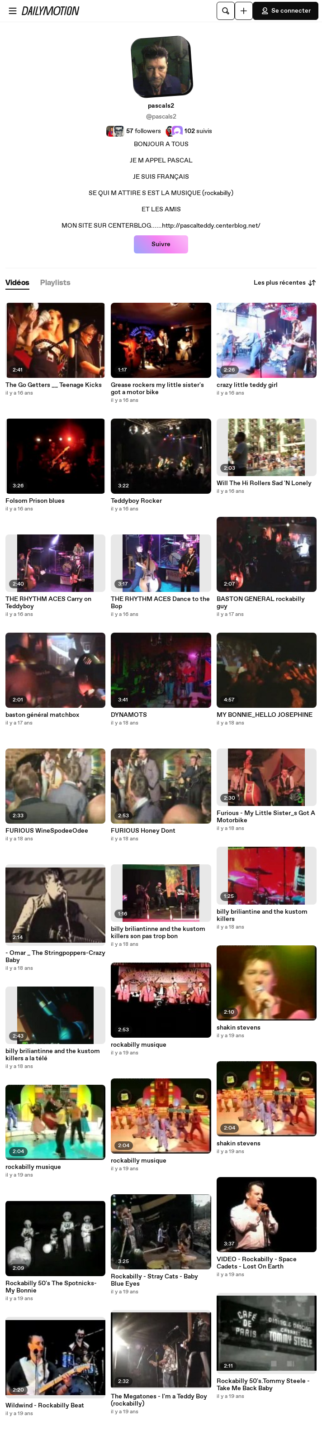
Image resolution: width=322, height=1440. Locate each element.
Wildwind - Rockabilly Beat (44, 1405)
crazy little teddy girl (247, 385)
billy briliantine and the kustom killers (262, 915)
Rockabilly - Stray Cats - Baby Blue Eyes (154, 1280)
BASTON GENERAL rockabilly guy (261, 603)
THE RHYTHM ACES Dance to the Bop (160, 603)
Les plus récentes (285, 282)
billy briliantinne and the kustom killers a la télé (52, 1055)
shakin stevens (238, 1027)
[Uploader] (244, 11)
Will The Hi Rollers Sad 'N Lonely (264, 483)
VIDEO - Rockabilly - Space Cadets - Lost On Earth (257, 1263)
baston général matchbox (42, 715)
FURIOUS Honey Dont (143, 830)
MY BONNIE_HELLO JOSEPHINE (265, 715)
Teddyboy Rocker (136, 501)
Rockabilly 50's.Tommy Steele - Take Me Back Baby (263, 1385)
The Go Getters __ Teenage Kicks (53, 385)
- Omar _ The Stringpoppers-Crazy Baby (55, 956)
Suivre (161, 244)
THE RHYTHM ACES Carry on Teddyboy (48, 603)
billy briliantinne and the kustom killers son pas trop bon (158, 932)
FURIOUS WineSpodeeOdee (46, 830)
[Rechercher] (226, 11)
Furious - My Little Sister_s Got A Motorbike (266, 817)
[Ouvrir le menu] (12, 11)
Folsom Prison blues (35, 501)
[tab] (17, 283)
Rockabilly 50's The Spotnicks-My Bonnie (51, 1287)
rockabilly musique (33, 1167)
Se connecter (285, 10)
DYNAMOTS (129, 715)
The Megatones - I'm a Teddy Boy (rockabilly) (159, 1400)
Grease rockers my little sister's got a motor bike (157, 388)
